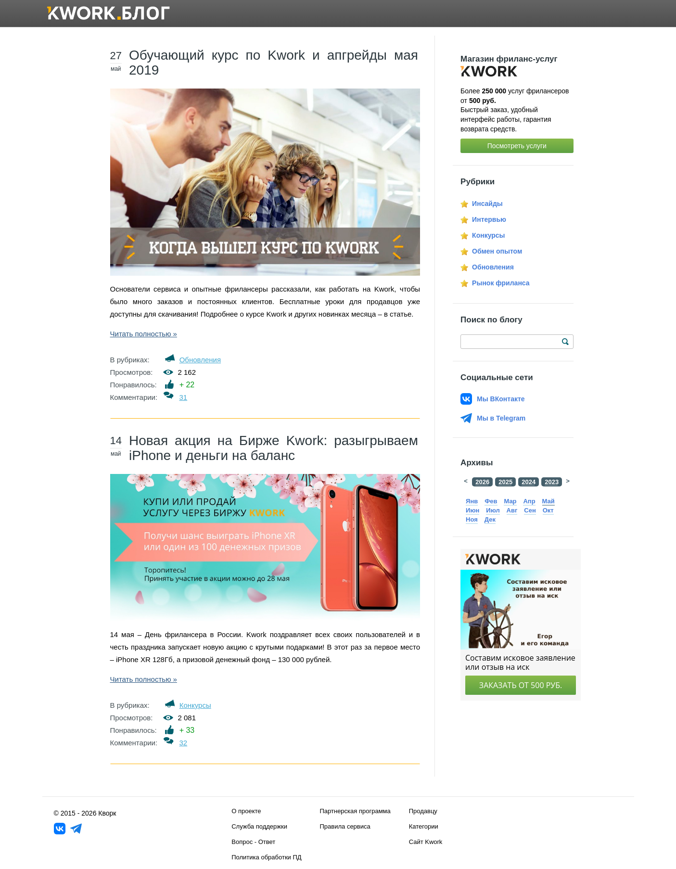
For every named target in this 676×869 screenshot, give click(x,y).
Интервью (489, 219)
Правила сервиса (344, 826)
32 (183, 743)
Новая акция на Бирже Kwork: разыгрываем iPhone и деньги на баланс (273, 448)
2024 (529, 482)
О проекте (246, 811)
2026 (482, 482)
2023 (552, 482)
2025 (505, 482)
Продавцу (423, 811)
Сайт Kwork (426, 841)
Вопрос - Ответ (253, 841)
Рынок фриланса (501, 283)
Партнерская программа (354, 811)
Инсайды (487, 203)
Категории (423, 826)
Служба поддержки (259, 826)
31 (183, 397)
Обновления (200, 360)
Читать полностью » (143, 334)
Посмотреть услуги (517, 146)
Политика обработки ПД (266, 857)
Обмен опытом (497, 251)
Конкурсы (195, 705)
